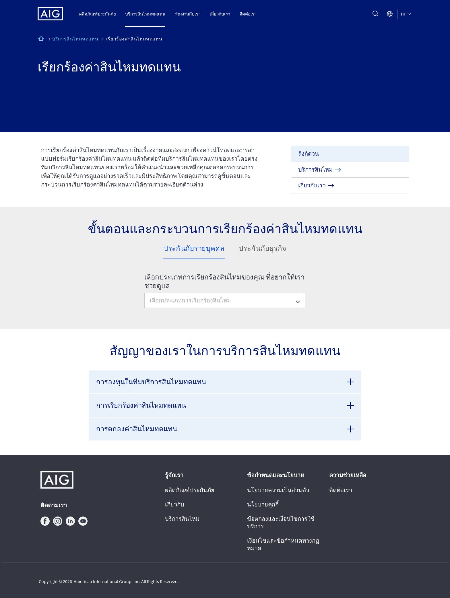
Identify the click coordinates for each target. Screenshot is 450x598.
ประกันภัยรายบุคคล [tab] (194, 248)
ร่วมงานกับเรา (187, 14)
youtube (83, 521)
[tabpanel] (225, 287)
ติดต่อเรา (248, 14)
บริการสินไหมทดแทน (145, 14)
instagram (57, 521)
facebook (45, 521)
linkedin (70, 521)
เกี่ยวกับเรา (220, 14)
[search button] (375, 14)
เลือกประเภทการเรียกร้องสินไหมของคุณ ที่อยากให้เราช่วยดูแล (224, 281)
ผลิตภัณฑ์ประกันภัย (97, 14)
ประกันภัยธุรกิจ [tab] (262, 248)
